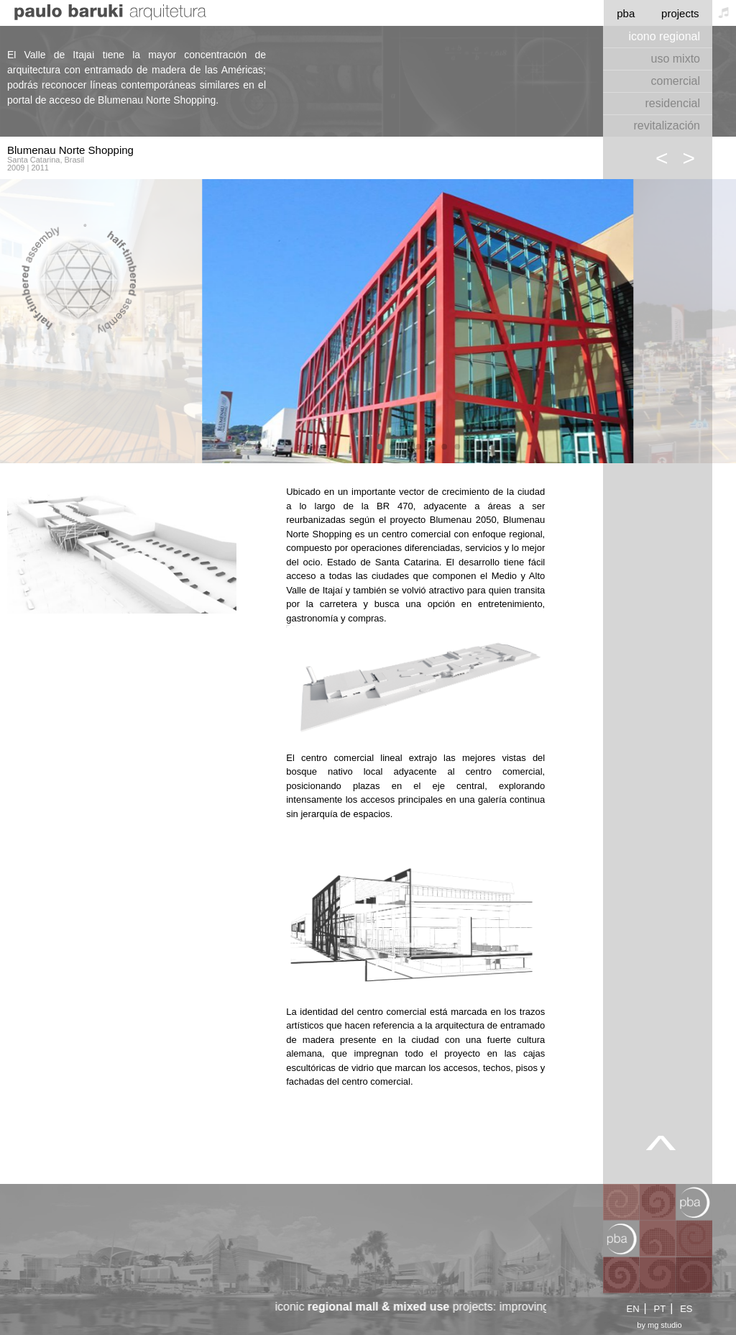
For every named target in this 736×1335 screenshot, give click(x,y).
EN (632, 1308)
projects (680, 13)
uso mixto (675, 59)
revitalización (667, 125)
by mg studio (659, 1325)
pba (626, 13)
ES (686, 1308)
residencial (672, 103)
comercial (675, 81)
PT (660, 1308)
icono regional (664, 36)
